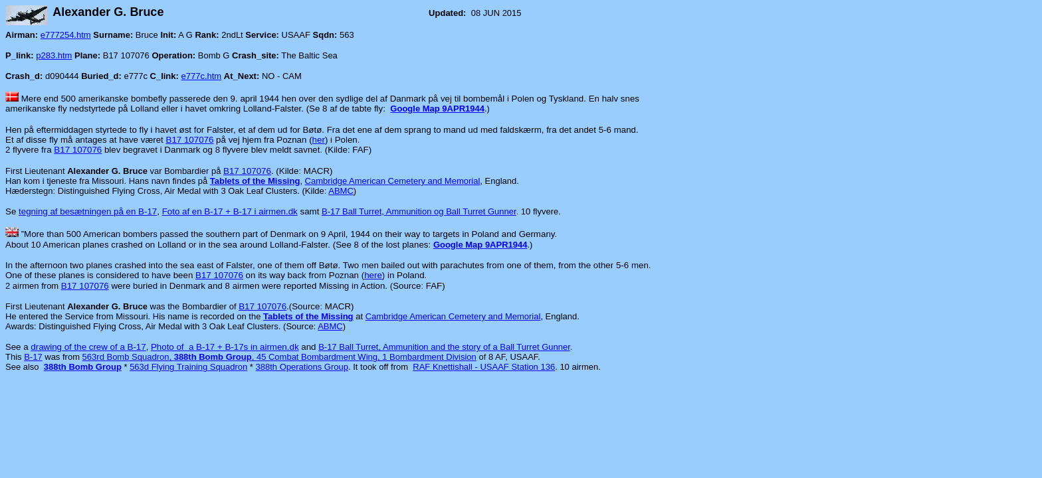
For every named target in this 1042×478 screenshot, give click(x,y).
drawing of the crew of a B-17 (88, 347)
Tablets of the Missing (255, 181)
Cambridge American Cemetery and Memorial (392, 181)
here (373, 275)
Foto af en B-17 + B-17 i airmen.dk (230, 211)
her (318, 140)
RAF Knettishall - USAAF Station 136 (484, 367)
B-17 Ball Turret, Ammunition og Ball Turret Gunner (419, 211)
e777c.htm (201, 76)
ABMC (341, 191)
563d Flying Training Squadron (188, 367)
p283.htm (54, 55)
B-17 (33, 357)
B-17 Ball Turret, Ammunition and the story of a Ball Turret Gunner (444, 347)
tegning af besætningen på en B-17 (88, 211)
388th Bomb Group (83, 367)
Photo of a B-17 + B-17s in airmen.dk (225, 347)
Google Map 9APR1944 (437, 109)
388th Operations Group (302, 367)
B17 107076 (190, 140)
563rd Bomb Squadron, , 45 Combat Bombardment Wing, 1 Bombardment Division (279, 357)
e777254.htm (66, 35)
